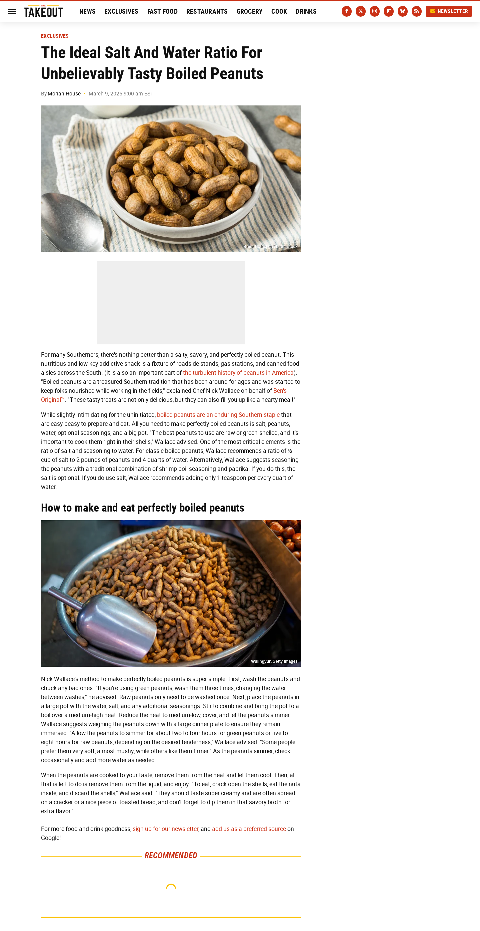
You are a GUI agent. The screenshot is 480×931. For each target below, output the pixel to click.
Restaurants (207, 11)
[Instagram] (375, 11)
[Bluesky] (403, 11)
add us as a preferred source (249, 829)
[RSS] (417, 11)
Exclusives (121, 11)
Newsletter (449, 11)
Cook (279, 11)
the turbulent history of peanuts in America (238, 372)
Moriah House (64, 93)
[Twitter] (361, 11)
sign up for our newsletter (165, 829)
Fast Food (162, 11)
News (87, 11)
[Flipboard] (389, 11)
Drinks (306, 11)
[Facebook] (347, 11)
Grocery (250, 11)
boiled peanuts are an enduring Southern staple (218, 414)
